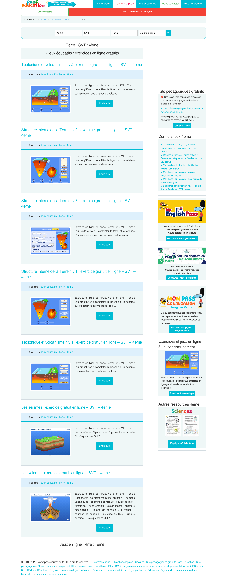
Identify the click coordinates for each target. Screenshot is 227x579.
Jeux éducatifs (45, 12)
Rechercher (103, 3)
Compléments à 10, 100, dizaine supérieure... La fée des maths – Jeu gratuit (178, 148)
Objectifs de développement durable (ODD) (173, 566)
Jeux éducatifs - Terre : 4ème (57, 74)
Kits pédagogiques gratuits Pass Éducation (170, 562)
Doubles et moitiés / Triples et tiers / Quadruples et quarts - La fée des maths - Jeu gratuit (181, 158)
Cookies (139, 562)
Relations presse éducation (50, 574)
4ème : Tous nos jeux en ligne (137, 12)
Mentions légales (123, 562)
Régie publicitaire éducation (143, 570)
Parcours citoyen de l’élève (75, 570)
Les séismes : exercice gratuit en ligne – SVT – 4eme (66, 407)
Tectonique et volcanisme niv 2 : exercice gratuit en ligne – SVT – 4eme (81, 65)
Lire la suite (104, 103)
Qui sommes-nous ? (101, 562)
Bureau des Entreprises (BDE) (109, 570)
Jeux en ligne (56, 19)
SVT (75, 19)
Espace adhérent (147, 4)
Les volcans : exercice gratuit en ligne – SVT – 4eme (65, 473)
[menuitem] (103, 4)
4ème (67, 19)
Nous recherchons (193, 4)
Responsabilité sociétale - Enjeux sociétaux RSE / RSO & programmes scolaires (102, 566)
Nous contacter (170, 3)
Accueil (43, 19)
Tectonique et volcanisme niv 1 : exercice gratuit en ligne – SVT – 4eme (81, 342)
